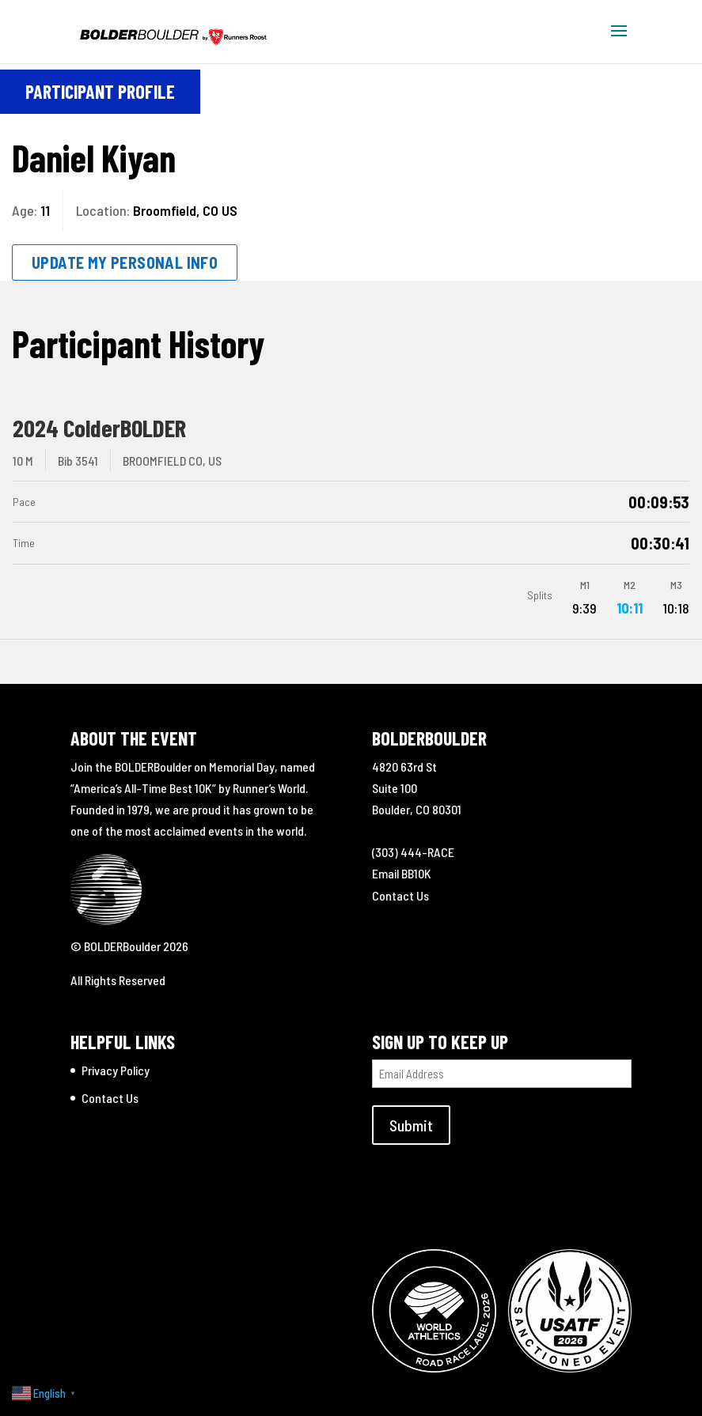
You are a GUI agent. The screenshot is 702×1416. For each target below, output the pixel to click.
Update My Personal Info (125, 262)
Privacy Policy (116, 1070)
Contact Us (400, 895)
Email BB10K (401, 873)
